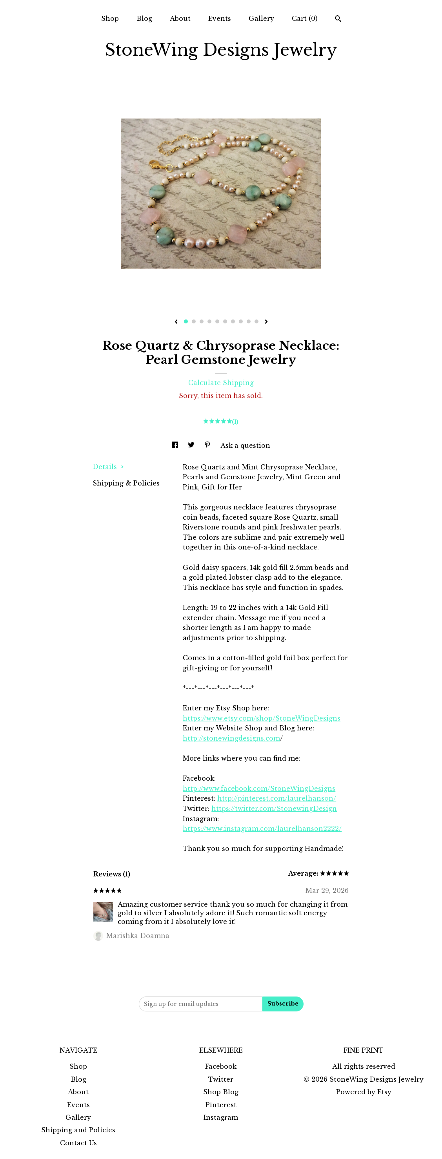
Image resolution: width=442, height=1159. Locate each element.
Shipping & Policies (126, 483)
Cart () (305, 18)
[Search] (338, 19)
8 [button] (241, 321)
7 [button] (233, 321)
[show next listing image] (266, 322)
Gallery (261, 18)
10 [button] (256, 321)
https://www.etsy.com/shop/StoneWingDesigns (261, 718)
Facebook (220, 1066)
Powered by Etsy (363, 1092)
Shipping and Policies (78, 1130)
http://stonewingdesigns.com (231, 738)
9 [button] (249, 321)
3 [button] (202, 321)
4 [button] (209, 321)
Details (108, 467)
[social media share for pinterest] (208, 445)
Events (219, 18)
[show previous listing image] (176, 322)
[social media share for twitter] (192, 445)
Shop (110, 18)
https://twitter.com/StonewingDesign (274, 808)
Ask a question (245, 445)
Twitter (220, 1079)
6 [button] (225, 321)
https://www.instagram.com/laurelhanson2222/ (262, 828)
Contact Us (78, 1143)
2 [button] (194, 321)
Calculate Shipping (221, 383)
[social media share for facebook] (176, 445)
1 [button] (186, 321)
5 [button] (217, 321)
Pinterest (221, 1105)
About (180, 18)
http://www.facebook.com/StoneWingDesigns (259, 788)
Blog (144, 18)
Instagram (221, 1117)
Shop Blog (220, 1092)
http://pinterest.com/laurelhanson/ (276, 798)
